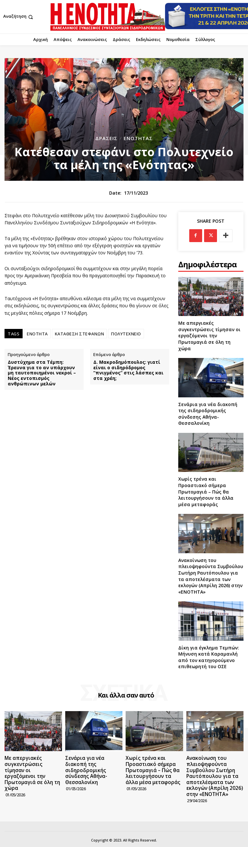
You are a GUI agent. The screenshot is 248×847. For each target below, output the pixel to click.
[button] (18, 17)
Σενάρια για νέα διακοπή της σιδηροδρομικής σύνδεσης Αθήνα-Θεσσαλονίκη (207, 413)
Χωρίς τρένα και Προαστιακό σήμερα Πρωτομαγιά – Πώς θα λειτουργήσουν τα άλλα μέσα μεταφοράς (205, 491)
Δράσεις (106, 138)
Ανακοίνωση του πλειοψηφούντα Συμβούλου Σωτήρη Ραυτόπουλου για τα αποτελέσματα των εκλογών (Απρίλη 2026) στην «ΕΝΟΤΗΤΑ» (210, 576)
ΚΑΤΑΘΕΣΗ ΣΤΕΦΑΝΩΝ (79, 334)
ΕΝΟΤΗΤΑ (37, 334)
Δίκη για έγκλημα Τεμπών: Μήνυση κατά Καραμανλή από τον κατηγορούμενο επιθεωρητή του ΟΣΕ (208, 657)
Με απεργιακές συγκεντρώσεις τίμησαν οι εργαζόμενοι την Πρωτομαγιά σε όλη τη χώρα (209, 335)
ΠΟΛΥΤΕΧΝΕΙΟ (126, 334)
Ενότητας (138, 138)
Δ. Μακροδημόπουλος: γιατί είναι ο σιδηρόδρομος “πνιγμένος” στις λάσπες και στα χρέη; (128, 370)
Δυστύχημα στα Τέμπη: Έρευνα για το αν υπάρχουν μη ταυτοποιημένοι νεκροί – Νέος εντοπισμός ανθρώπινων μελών (42, 373)
